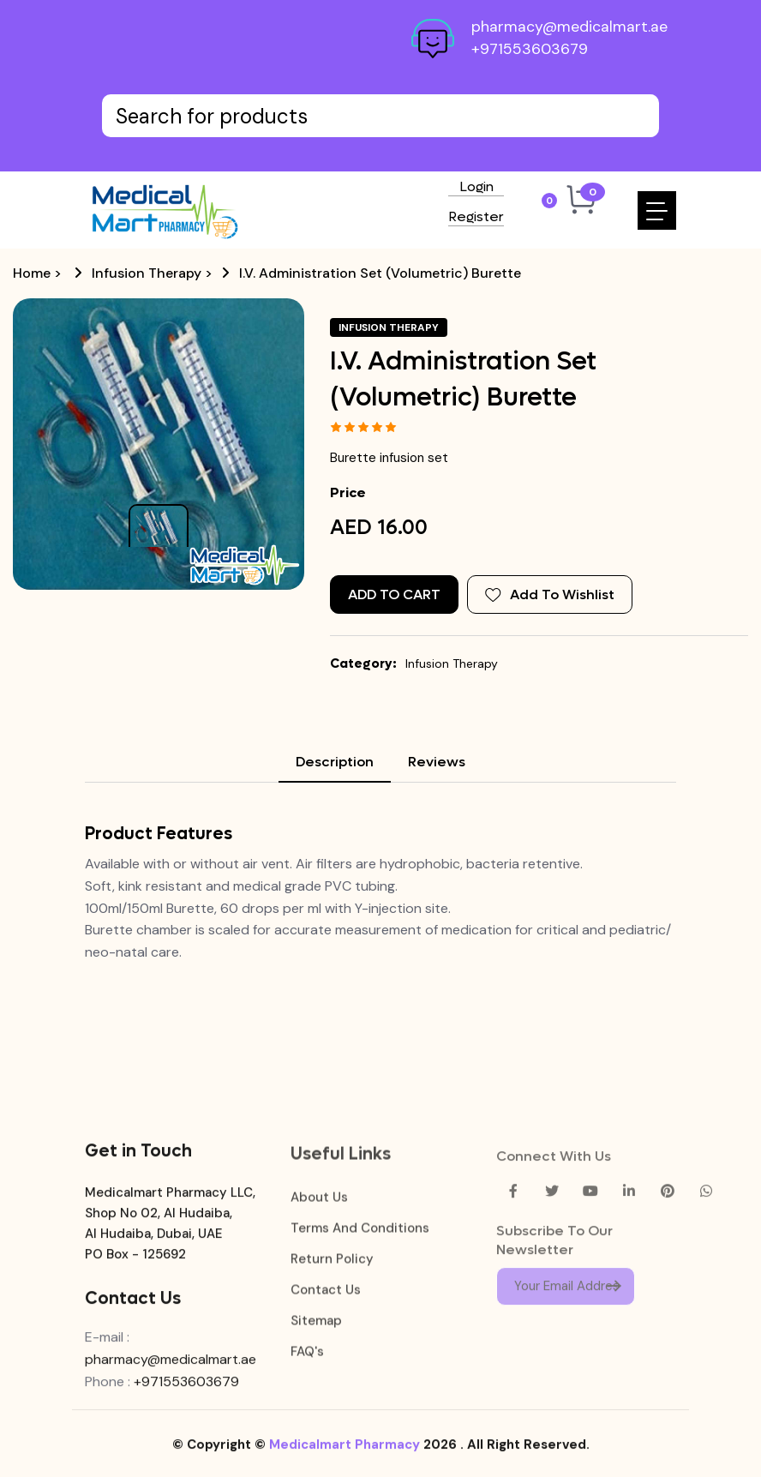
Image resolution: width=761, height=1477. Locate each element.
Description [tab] (335, 762)
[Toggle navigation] (657, 210)
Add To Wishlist (549, 594)
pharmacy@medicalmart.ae (569, 26)
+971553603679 (529, 48)
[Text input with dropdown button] (380, 115)
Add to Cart (394, 594)
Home (32, 273)
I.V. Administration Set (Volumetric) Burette (380, 273)
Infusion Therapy (146, 273)
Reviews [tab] (436, 762)
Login (476, 187)
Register (476, 217)
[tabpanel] (380, 892)
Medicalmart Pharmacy (344, 1458)
